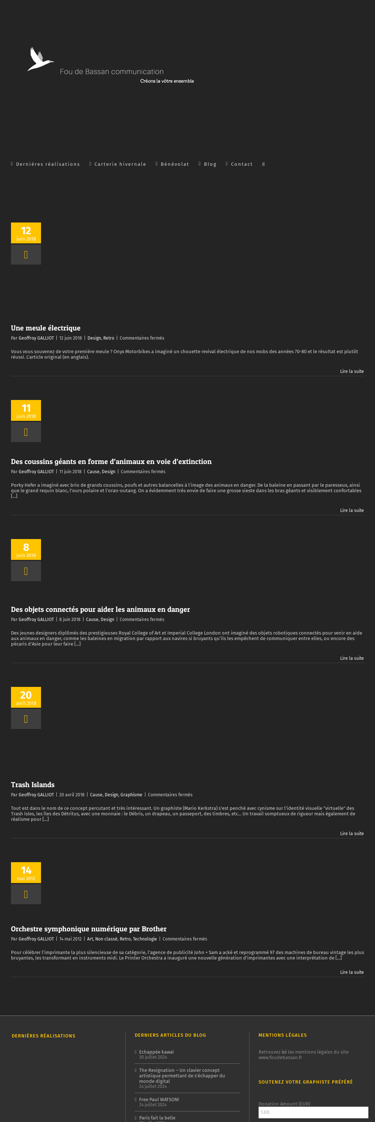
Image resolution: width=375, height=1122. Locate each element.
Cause (93, 471)
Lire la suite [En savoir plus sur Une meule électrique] (352, 371)
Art (90, 939)
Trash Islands (33, 784)
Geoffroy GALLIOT (36, 338)
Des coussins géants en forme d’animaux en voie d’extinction (111, 461)
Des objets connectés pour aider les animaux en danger (100, 609)
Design (94, 338)
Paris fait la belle (157, 1118)
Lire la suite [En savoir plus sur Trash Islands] (352, 833)
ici (284, 1052)
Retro (108, 338)
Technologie (145, 939)
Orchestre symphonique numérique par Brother (89, 928)
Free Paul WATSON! (159, 1099)
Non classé (106, 939)
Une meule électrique (46, 327)
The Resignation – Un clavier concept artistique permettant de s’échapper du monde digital (182, 1075)
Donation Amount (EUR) (284, 1104)
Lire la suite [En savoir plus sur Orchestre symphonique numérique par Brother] (352, 972)
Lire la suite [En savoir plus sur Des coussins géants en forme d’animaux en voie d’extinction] (352, 510)
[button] (264, 163)
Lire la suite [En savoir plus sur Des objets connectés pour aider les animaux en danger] (352, 658)
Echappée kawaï (156, 1052)
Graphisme (131, 794)
